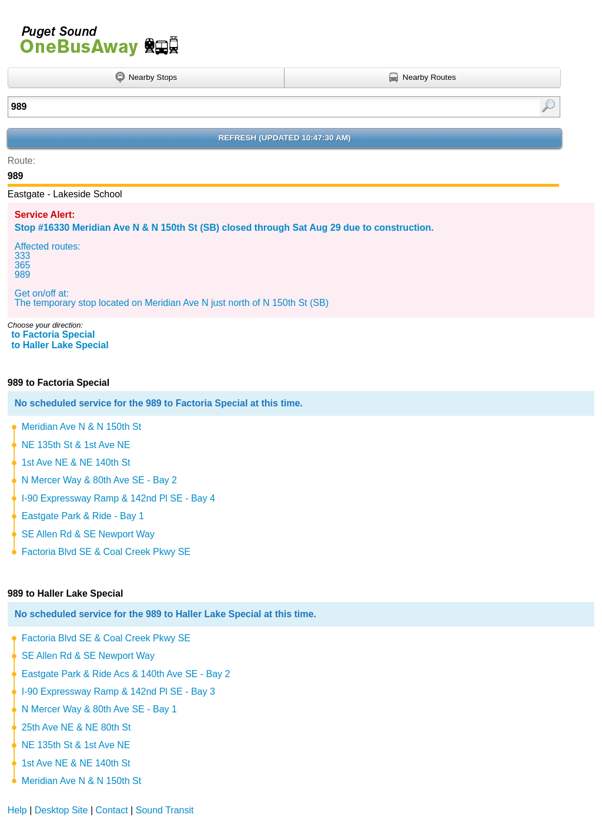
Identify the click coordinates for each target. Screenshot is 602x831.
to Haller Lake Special (59, 345)
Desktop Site (61, 810)
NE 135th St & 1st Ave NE (76, 445)
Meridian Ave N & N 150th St (81, 427)
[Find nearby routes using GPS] (423, 78)
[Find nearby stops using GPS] (146, 78)
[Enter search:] (244, 107)
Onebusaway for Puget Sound (94, 36)
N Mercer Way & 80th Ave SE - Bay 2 (99, 480)
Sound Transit (165, 810)
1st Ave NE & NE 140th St (76, 462)
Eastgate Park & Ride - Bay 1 (83, 516)
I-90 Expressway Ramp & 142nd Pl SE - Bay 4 (118, 498)
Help (17, 810)
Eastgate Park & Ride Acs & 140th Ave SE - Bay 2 (126, 674)
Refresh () (284, 137)
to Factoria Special (53, 334)
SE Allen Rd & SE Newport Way (88, 534)
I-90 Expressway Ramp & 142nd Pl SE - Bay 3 (118, 692)
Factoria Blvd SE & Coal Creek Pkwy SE (106, 552)
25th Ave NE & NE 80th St (76, 727)
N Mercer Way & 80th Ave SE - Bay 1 (99, 709)
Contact (112, 810)
